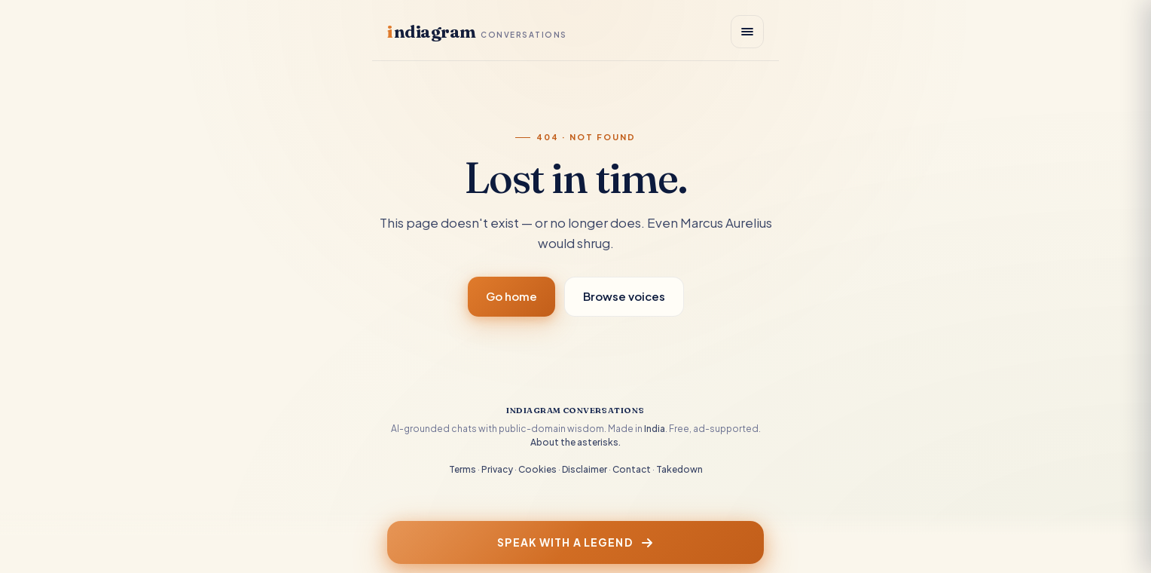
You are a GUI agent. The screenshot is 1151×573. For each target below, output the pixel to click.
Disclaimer (584, 469)
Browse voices (624, 296)
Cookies (537, 469)
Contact (631, 469)
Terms (462, 469)
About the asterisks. (575, 442)
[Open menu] (747, 31)
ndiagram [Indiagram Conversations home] (477, 32)
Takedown (679, 469)
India (654, 428)
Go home (511, 296)
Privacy (497, 469)
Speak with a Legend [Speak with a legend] (575, 542)
